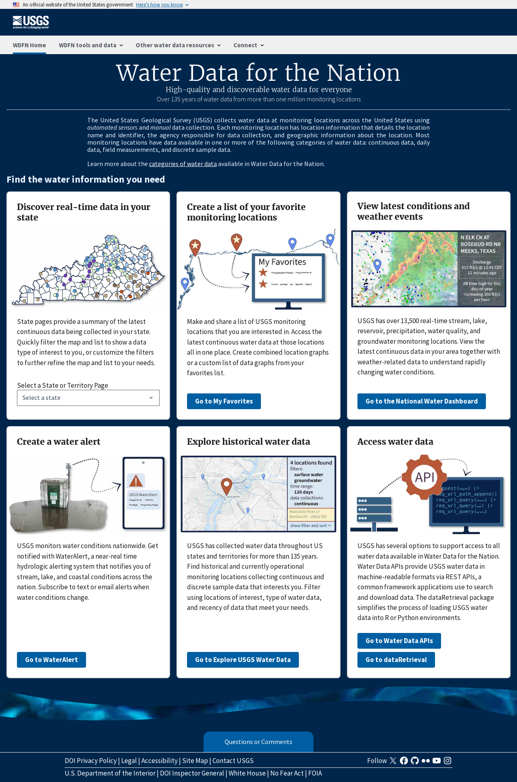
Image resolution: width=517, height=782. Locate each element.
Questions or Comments (258, 742)
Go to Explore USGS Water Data (243, 659)
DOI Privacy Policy (91, 760)
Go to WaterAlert (51, 659)
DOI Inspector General (192, 773)
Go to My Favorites (224, 401)
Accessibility (159, 760)
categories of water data (183, 164)
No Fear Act (287, 773)
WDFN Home (29, 45)
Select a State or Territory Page (62, 385)
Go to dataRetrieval (396, 659)
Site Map (195, 760)
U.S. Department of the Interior (110, 773)
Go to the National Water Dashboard (422, 401)
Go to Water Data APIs (399, 640)
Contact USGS (233, 760)
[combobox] (88, 398)
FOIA (315, 773)
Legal (129, 760)
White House (247, 773)
